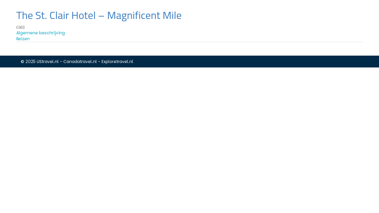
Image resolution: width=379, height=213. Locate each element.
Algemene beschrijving (40, 33)
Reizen (23, 39)
